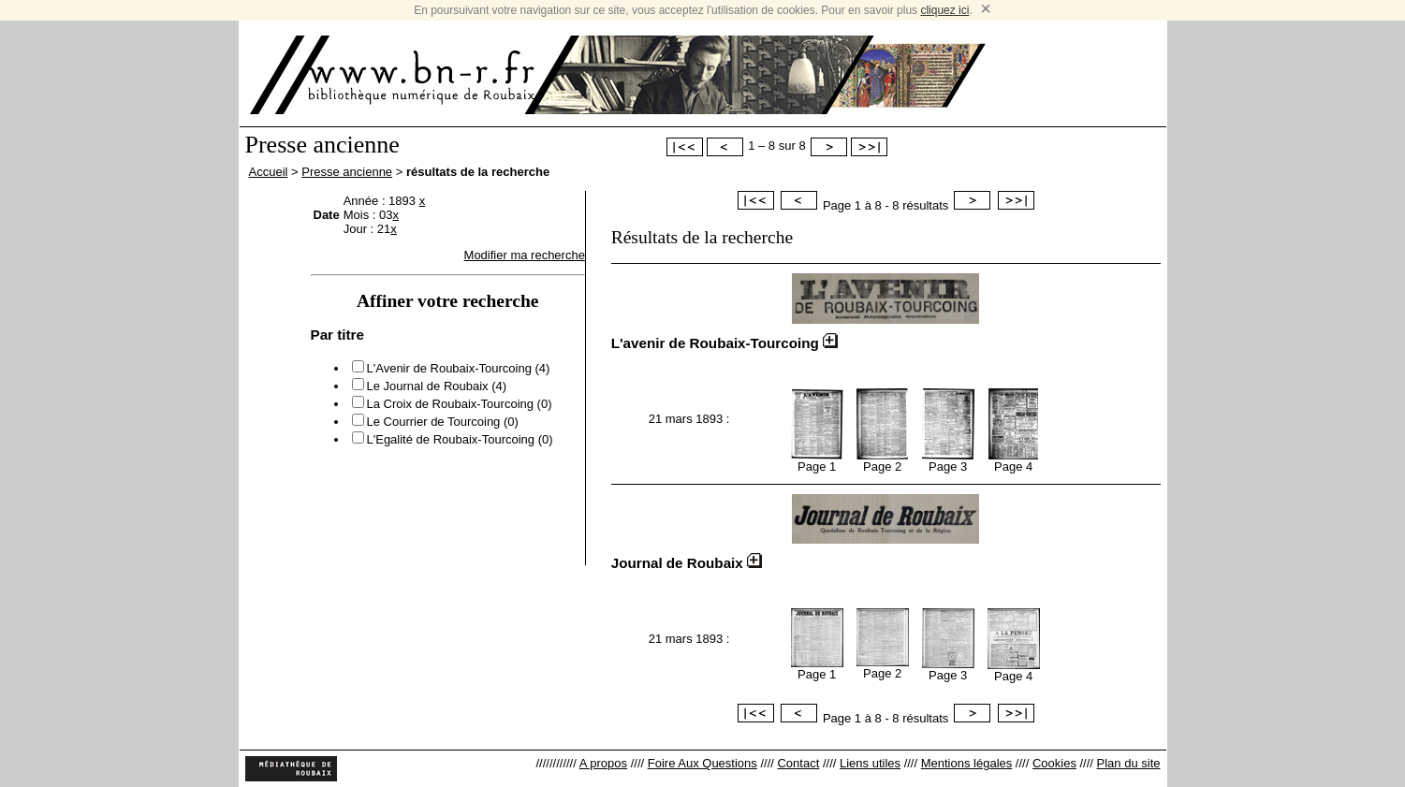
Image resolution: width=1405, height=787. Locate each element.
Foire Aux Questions (702, 763)
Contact (798, 763)
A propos (603, 763)
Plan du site (1129, 763)
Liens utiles (870, 763)
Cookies (1054, 763)
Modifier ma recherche (524, 255)
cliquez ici (944, 10)
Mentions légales (967, 763)
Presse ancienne (346, 172)
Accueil (268, 172)
